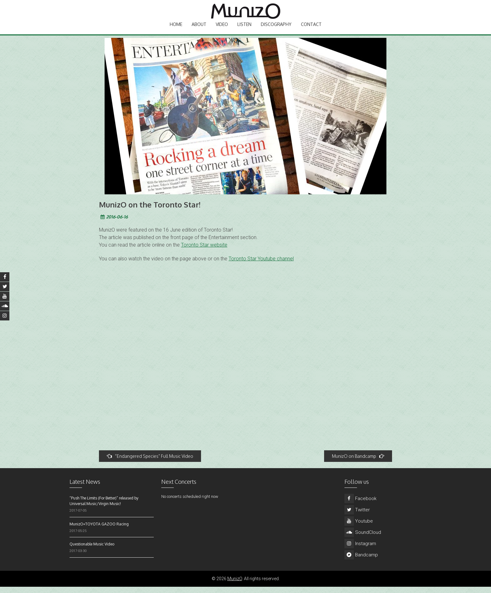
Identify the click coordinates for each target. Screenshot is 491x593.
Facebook (360, 504)
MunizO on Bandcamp (358, 462)
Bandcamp (361, 561)
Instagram (360, 550)
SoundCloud (362, 538)
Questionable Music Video (92, 550)
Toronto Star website (204, 251)
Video (222, 30)
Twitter (357, 516)
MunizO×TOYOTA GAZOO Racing (99, 530)
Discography (276, 30)
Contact (311, 30)
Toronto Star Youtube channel (261, 265)
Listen (244, 30)
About (199, 30)
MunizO (234, 584)
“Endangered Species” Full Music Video (150, 462)
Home (176, 30)
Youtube (358, 527)
